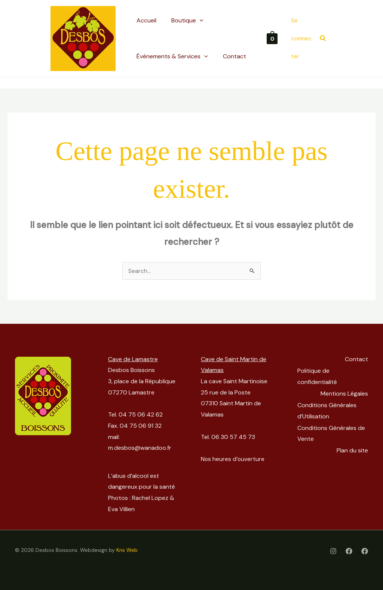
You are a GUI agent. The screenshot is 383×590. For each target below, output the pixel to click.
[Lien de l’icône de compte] (301, 38)
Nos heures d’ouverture (233, 459)
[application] (199, 21)
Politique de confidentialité (318, 375)
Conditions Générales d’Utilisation (328, 408)
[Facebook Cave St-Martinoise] (364, 551)
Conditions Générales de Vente (332, 431)
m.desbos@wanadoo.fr (139, 448)
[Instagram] (333, 551)
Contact (356, 359)
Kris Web (127, 550)
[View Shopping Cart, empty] (272, 38)
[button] (187, 21)
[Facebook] (349, 551)
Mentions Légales (344, 392)
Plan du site (352, 448)
